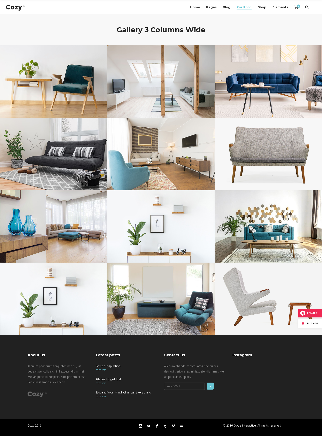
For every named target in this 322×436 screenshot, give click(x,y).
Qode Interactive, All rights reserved (257, 425)
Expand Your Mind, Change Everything (123, 392)
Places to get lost (108, 379)
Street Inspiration (108, 366)
